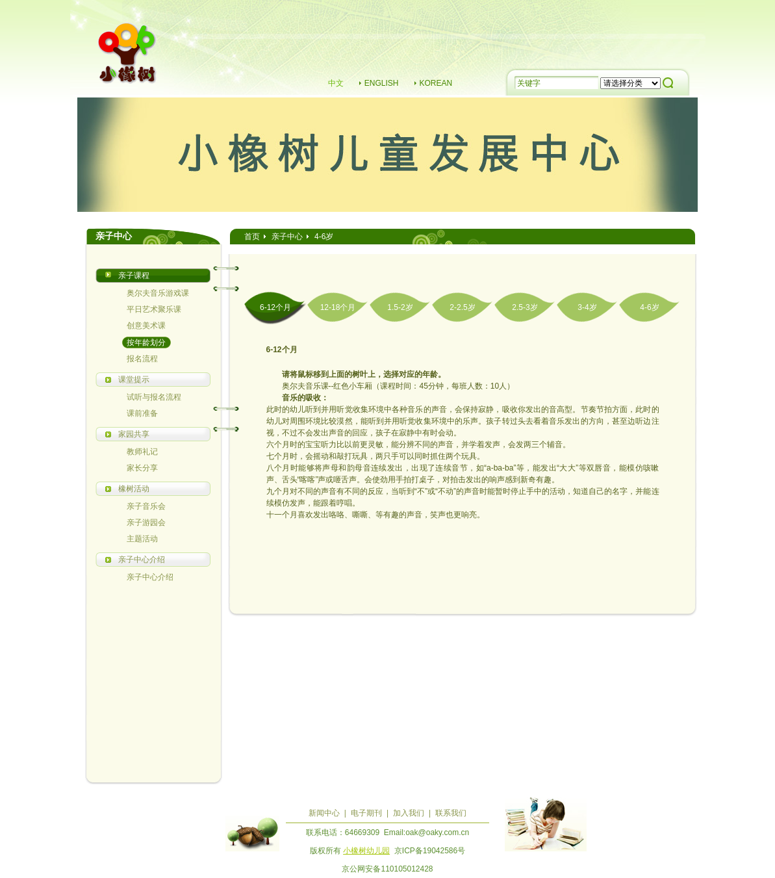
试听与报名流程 (154, 397)
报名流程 (142, 358)
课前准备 (142, 413)
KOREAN (436, 83)
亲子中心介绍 (141, 559)
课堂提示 (133, 379)
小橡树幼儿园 (366, 850)
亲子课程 (133, 275)
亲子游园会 (146, 522)
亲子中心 (287, 236)
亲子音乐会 (146, 506)
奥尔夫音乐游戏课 (158, 293)
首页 (252, 236)
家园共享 (133, 434)
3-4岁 (587, 307)
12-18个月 (338, 307)
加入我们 (408, 813)
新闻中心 (324, 813)
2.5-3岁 (524, 307)
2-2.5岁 (462, 307)
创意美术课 (146, 325)
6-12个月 (275, 307)
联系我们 (450, 813)
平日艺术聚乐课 (154, 309)
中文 (336, 83)
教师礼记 (142, 451)
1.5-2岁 (400, 307)
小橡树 (127, 54)
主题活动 (142, 538)
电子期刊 (366, 813)
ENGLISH (381, 83)
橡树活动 (133, 488)
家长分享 (142, 467)
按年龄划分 (146, 342)
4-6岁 (649, 307)
